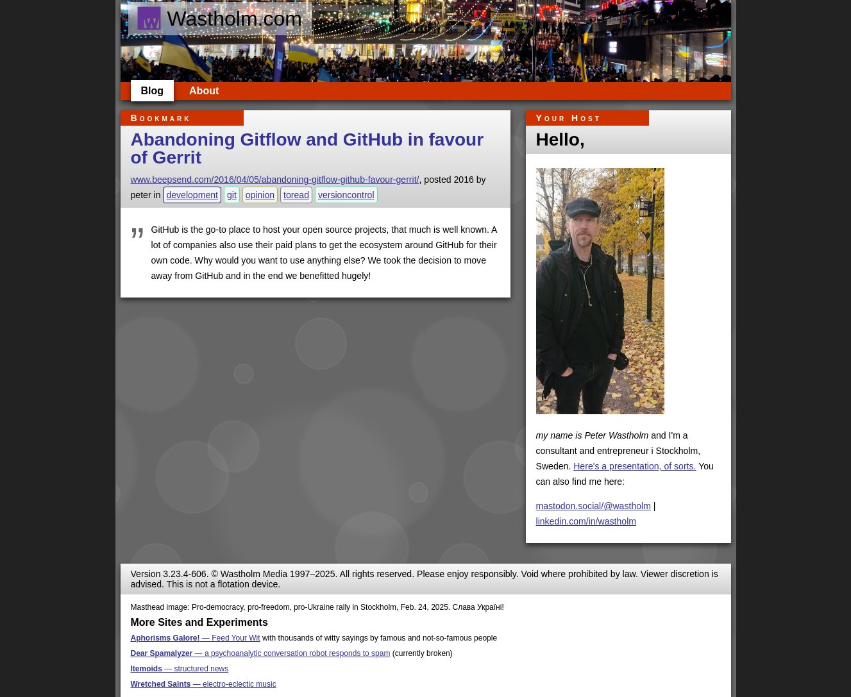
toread (296, 195)
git (232, 195)
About (204, 90)
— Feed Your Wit (195, 638)
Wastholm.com (219, 18)
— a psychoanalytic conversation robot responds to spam (261, 653)
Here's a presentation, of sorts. (634, 466)
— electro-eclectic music (203, 684)
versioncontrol (346, 195)
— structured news (180, 668)
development (192, 195)
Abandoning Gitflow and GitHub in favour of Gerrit (307, 148)
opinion (260, 195)
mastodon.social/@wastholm (593, 506)
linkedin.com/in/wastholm (586, 521)
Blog (152, 90)
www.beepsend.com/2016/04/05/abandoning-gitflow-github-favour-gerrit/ (275, 179)
